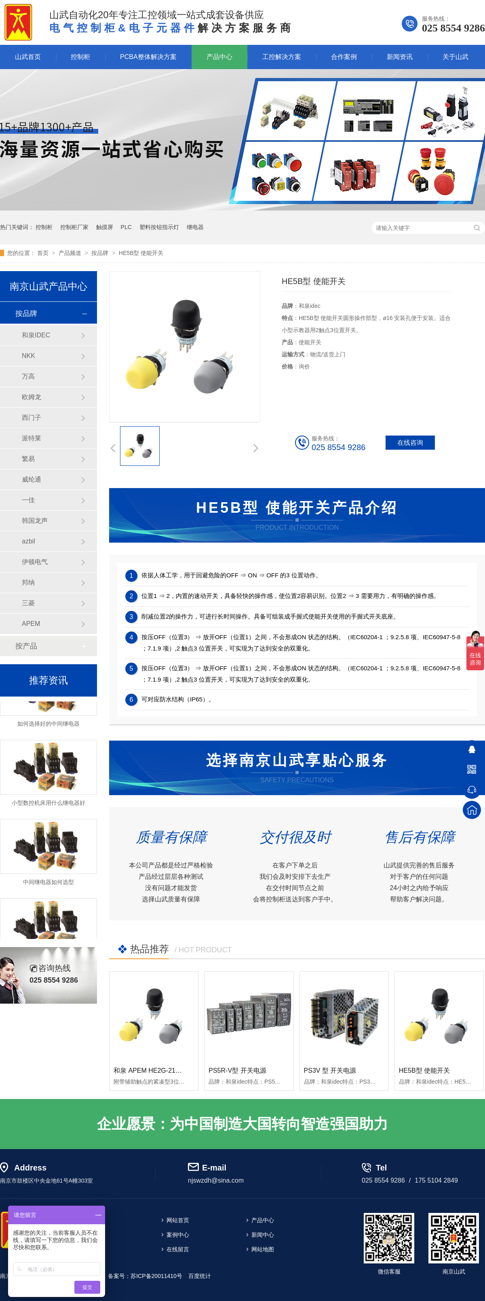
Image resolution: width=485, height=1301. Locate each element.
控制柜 (80, 56)
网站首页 (178, 1220)
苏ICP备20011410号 (156, 1276)
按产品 (26, 646)
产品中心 (219, 56)
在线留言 (178, 1249)
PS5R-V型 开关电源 (237, 1070)
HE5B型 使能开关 (141, 253)
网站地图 (262, 1249)
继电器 (195, 227)
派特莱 (31, 438)
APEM (31, 623)
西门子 (31, 417)
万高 (28, 376)
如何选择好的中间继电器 (48, 725)
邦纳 (28, 582)
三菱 (28, 603)
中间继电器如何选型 (48, 884)
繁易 (28, 458)
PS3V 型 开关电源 (330, 1070)
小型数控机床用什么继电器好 (48, 805)
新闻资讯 (400, 56)
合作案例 (344, 56)
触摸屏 (104, 227)
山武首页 (28, 56)
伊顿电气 (35, 561)
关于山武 (455, 56)
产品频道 (71, 253)
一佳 (28, 500)
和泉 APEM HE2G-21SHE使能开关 (164, 1070)
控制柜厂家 (74, 227)
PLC (126, 227)
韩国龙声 (35, 520)
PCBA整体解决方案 (148, 56)
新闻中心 (262, 1235)
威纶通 (31, 479)
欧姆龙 (31, 397)
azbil (28, 541)
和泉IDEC (36, 335)
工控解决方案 (281, 56)
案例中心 (178, 1235)
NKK (28, 355)
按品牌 (100, 253)
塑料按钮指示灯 (159, 227)
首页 (43, 253)
